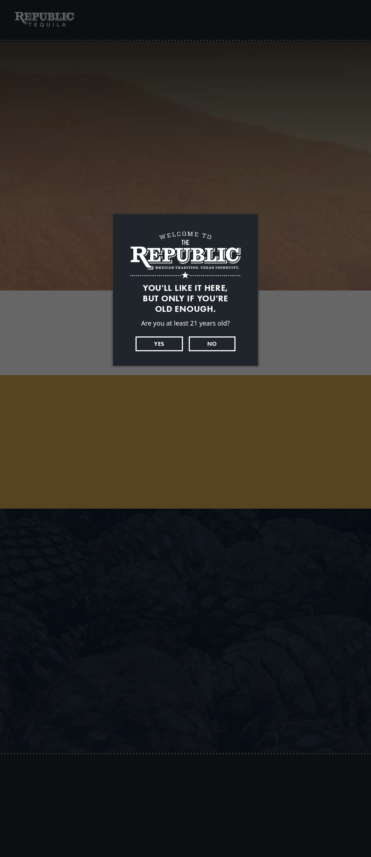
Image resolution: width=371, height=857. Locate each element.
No (212, 343)
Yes (159, 343)
